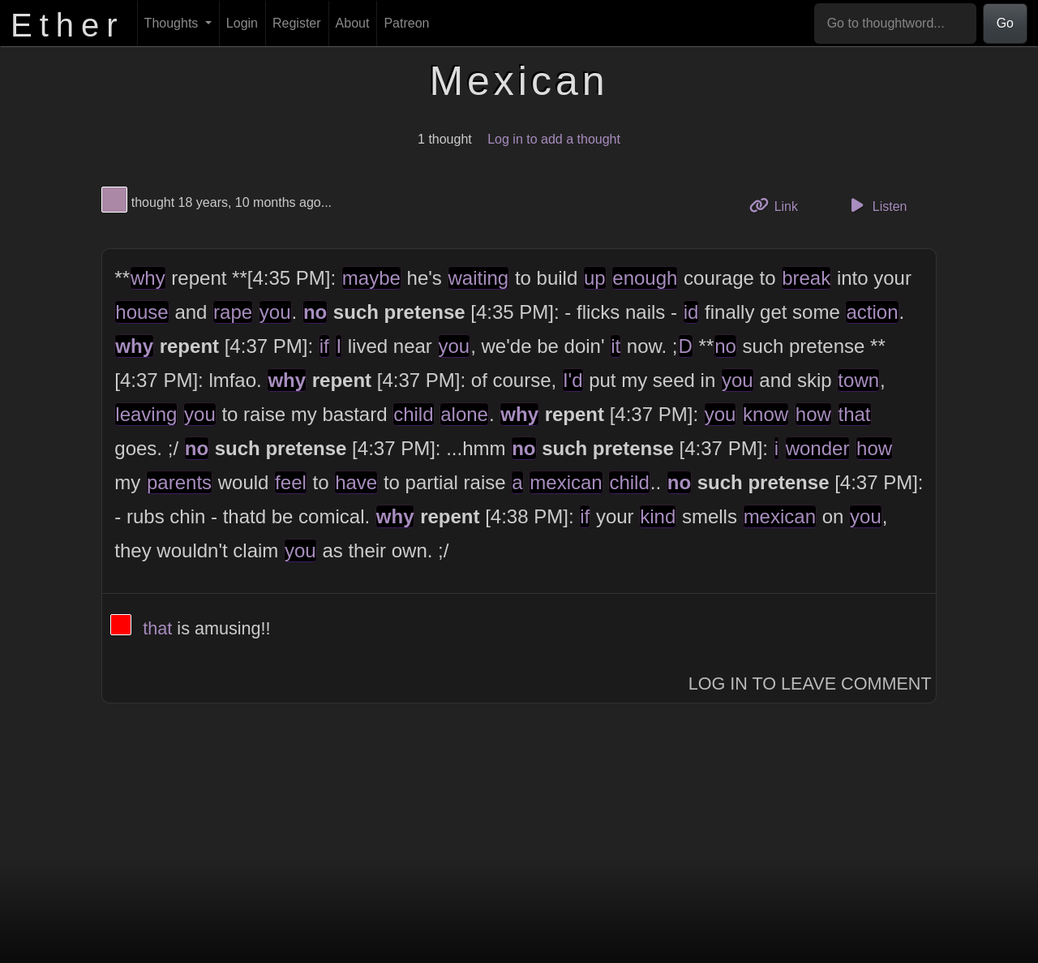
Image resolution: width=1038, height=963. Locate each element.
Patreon (406, 23)
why (148, 278)
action (872, 312)
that (855, 414)
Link (779, 204)
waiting (478, 278)
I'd (573, 380)
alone (464, 414)
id (691, 312)
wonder (818, 448)
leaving (146, 414)
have (356, 482)
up (595, 278)
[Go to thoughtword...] (895, 23)
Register (296, 23)
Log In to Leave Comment (810, 683)
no (315, 312)
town (858, 380)
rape (232, 312)
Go (1005, 23)
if (324, 346)
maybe (371, 278)
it (615, 346)
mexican (566, 482)
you (275, 312)
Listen (876, 205)
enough (644, 278)
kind (658, 516)
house (141, 312)
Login (242, 23)
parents (179, 482)
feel (291, 482)
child (413, 414)
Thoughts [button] (173, 23)
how (813, 414)
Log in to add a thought (553, 139)
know (765, 414)
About (353, 23)
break (806, 278)
